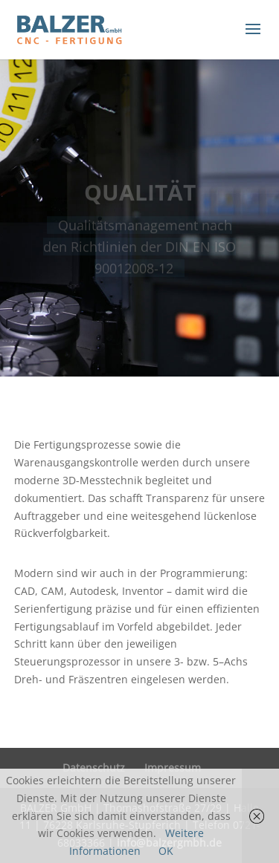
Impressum (172, 768)
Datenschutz (93, 768)
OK (165, 851)
